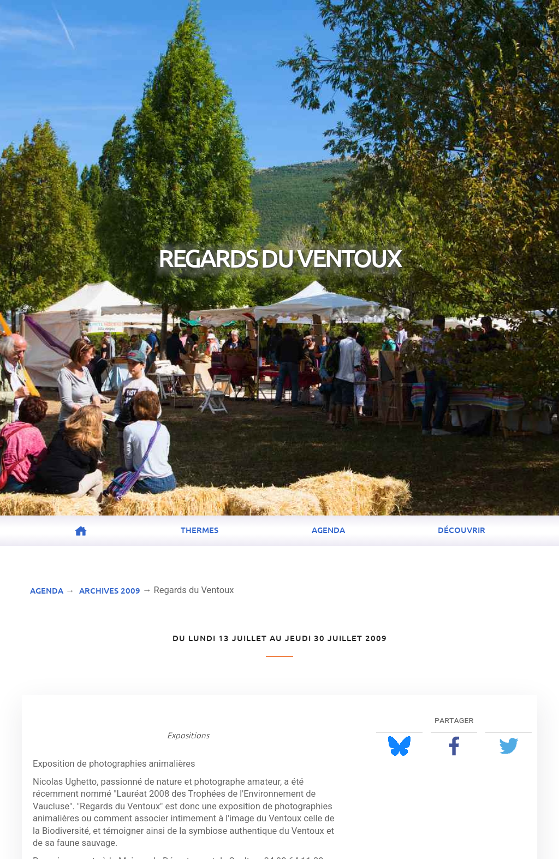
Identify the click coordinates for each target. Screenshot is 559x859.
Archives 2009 (109, 590)
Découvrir (461, 529)
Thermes (199, 529)
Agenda (328, 529)
